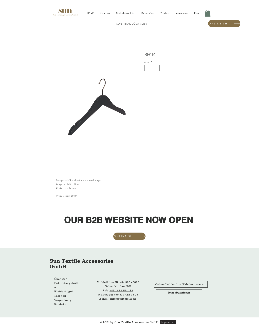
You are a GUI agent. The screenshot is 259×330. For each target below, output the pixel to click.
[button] (208, 13)
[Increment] (157, 68)
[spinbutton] (152, 68)
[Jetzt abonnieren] (179, 292)
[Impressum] (168, 322)
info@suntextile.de (123, 298)
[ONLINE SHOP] (224, 23)
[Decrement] (147, 68)
